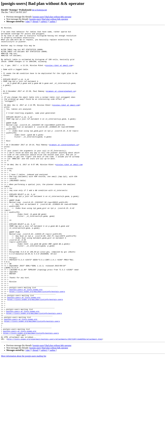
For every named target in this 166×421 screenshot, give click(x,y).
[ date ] (28, 21)
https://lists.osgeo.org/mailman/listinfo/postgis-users (37, 344)
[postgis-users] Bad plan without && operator (51, 17)
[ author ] (53, 21)
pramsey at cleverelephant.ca (60, 104)
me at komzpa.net (39, 10)
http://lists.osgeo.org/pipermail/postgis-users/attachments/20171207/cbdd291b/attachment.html (54, 402)
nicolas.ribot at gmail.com (58, 73)
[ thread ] (35, 21)
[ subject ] (44, 21)
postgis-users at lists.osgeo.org (25, 342)
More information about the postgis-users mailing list (23, 419)
